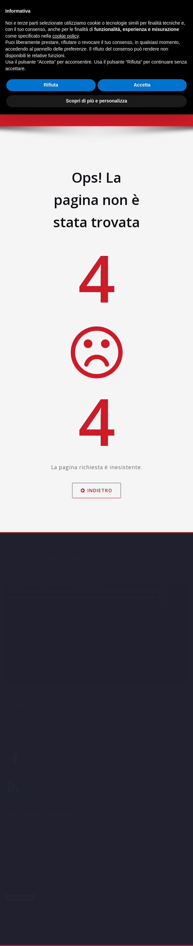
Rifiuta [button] (51, 85)
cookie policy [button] (65, 36)
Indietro (96, 490)
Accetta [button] (142, 85)
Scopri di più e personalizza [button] (96, 100)
